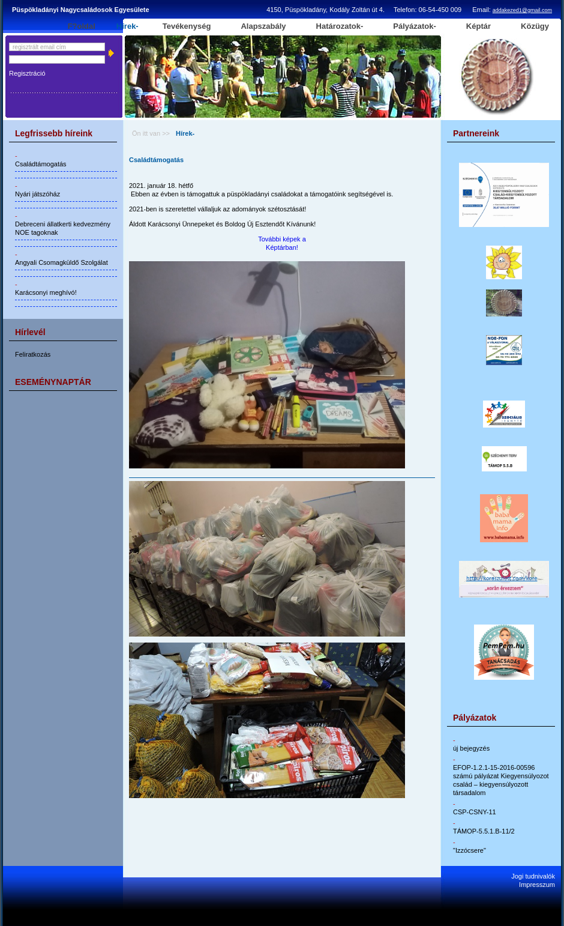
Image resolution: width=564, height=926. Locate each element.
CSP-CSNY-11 (474, 812)
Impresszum (537, 884)
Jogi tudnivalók (533, 876)
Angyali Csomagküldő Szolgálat (61, 262)
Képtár (478, 26)
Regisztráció (27, 73)
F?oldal (81, 26)
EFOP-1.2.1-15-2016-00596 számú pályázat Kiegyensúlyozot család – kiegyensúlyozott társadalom (501, 780)
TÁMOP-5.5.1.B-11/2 (484, 831)
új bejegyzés (471, 748)
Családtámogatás (41, 164)
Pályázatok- (414, 26)
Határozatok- (340, 26)
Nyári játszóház (37, 194)
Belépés (111, 53)
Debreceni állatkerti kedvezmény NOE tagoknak (62, 228)
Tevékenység (187, 26)
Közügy (535, 26)
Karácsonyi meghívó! (46, 292)
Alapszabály (263, 26)
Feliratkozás (32, 354)
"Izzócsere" (469, 850)
